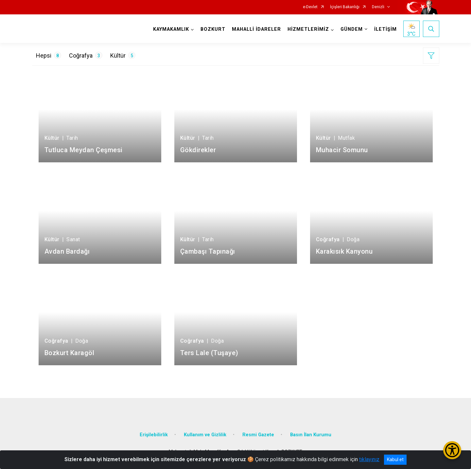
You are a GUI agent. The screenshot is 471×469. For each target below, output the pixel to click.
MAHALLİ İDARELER (256, 29)
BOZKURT (213, 29)
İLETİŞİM (385, 29)
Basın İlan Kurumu (310, 435)
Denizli (378, 7)
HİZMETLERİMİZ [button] (308, 29)
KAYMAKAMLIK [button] (171, 29)
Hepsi (48, 55)
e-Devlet (310, 7)
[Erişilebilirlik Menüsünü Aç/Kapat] (452, 450)
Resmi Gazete (258, 435)
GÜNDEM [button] (351, 29)
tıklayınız (369, 459)
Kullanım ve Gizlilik (205, 435)
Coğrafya (85, 55)
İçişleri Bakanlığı (344, 7)
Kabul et (395, 459)
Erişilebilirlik (154, 435)
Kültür (122, 55)
